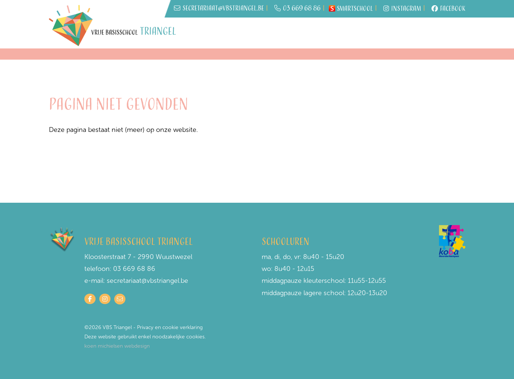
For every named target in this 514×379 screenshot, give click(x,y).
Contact (445, 33)
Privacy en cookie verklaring (170, 327)
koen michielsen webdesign (117, 346)
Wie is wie (268, 33)
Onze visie (399, 33)
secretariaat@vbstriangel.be (147, 280)
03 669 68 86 (297, 8)
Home (196, 30)
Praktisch (309, 30)
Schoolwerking (358, 30)
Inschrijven (232, 30)
